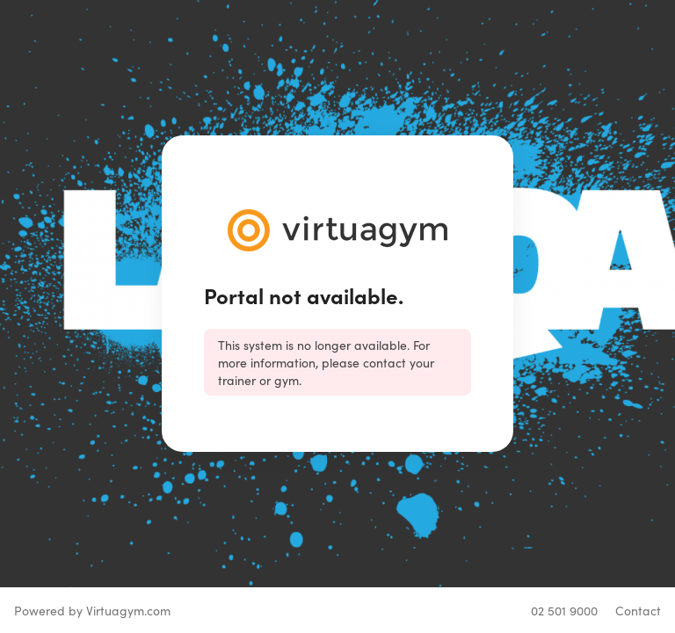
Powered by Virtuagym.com (92, 610)
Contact (638, 610)
